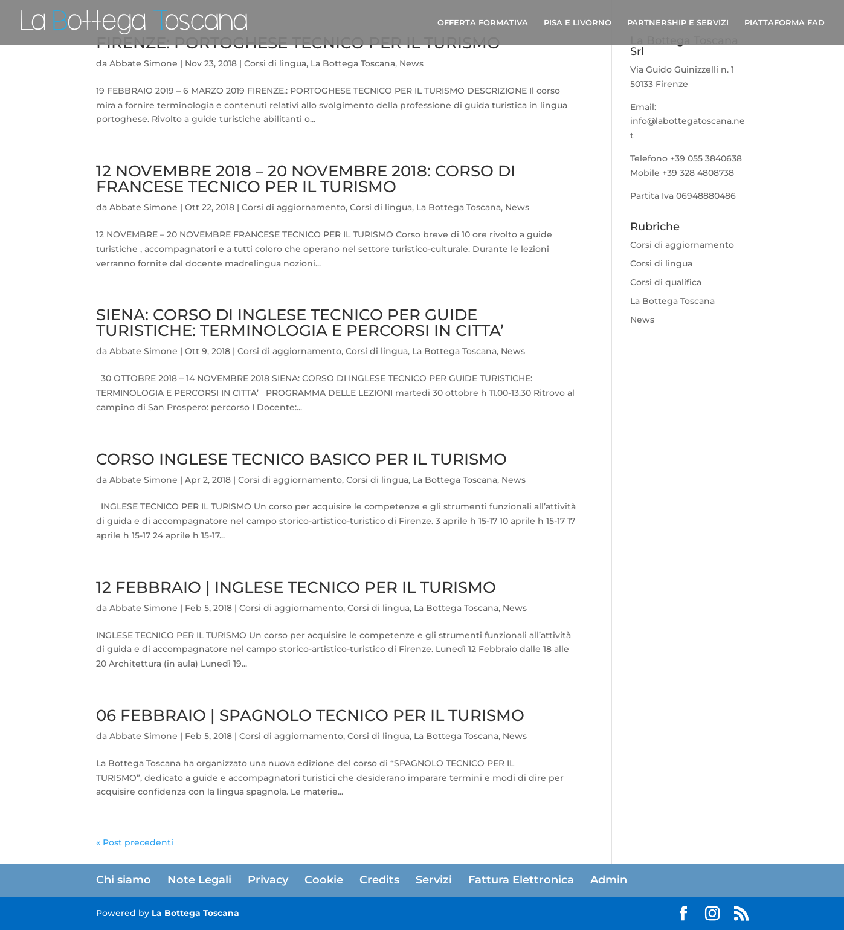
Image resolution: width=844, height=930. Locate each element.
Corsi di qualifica (665, 282)
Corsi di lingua (275, 63)
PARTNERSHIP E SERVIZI (678, 22)
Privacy (268, 879)
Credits (379, 879)
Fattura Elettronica (521, 879)
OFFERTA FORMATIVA (482, 22)
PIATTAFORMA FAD (784, 22)
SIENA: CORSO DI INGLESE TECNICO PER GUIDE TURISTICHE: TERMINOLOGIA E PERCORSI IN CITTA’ (300, 322)
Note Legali (199, 879)
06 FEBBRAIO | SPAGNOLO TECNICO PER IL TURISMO (310, 715)
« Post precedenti (134, 842)
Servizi (434, 879)
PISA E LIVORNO (577, 22)
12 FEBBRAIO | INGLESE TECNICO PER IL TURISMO (296, 587)
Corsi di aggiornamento (294, 207)
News (411, 63)
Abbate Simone (143, 63)
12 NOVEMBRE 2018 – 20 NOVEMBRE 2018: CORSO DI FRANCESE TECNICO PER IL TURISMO (305, 178)
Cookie (323, 879)
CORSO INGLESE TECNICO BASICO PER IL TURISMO (301, 459)
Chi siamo (123, 879)
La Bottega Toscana (353, 63)
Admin (608, 879)
